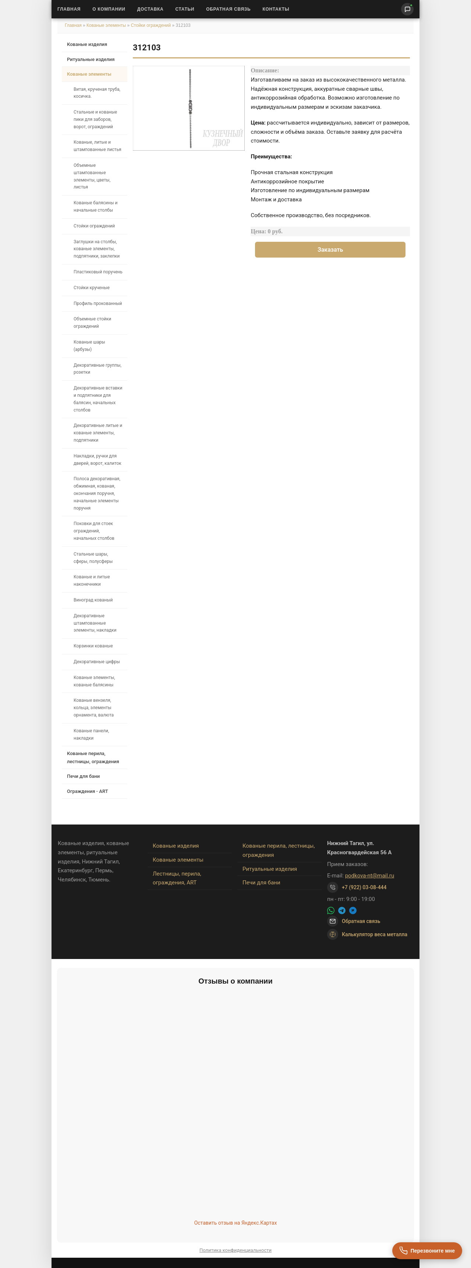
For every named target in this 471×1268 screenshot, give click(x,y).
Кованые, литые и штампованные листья (97, 146)
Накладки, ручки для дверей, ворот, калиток (97, 459)
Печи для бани (83, 776)
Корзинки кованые (93, 646)
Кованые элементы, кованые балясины (94, 681)
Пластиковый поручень (98, 271)
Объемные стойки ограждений (92, 322)
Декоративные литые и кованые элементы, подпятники (98, 433)
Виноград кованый (93, 600)
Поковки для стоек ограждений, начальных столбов (94, 531)
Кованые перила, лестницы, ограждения (93, 757)
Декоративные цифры (97, 661)
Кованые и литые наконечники (92, 580)
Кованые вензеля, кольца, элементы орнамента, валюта (94, 708)
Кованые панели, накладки (91, 734)
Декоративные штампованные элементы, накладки (95, 623)
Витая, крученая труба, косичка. (97, 93)
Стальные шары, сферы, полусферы (93, 558)
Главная (69, 9)
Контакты (275, 9)
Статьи (184, 9)
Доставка (150, 9)
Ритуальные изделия (90, 59)
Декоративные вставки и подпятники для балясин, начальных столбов (98, 398)
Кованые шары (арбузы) (89, 346)
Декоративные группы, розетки (97, 369)
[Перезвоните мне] (427, 1250)
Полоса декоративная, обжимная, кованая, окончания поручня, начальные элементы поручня (97, 493)
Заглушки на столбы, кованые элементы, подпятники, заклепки (97, 249)
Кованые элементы (106, 25)
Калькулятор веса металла (367, 934)
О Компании (108, 9)
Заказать (330, 249)
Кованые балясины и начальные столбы (95, 206)
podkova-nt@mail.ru (369, 875)
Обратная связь (228, 9)
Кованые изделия (87, 44)
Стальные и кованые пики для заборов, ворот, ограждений (95, 119)
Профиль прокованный (98, 303)
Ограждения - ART (87, 791)
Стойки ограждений (151, 25)
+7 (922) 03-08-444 (364, 887)
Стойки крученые (92, 287)
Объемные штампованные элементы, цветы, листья (92, 176)
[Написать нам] (407, 9)
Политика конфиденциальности (235, 1250)
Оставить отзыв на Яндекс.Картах (235, 1223)
